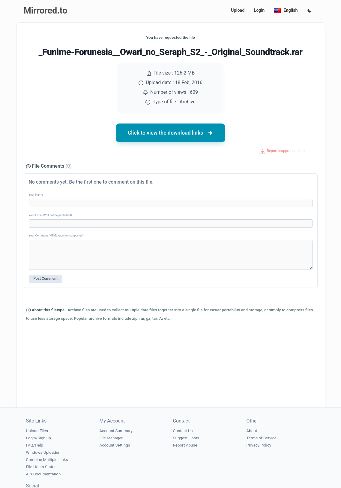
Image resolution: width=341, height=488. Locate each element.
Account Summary (116, 431)
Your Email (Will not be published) (50, 215)
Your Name (36, 194)
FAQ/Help (34, 445)
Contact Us (183, 431)
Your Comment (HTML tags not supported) (56, 235)
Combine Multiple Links (47, 459)
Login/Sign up (38, 438)
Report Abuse (185, 445)
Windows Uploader (43, 452)
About (252, 431)
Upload (237, 10)
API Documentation (43, 474)
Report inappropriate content (290, 151)
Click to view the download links (171, 133)
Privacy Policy (259, 445)
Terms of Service (262, 438)
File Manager (111, 438)
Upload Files (37, 431)
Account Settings (115, 445)
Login (259, 10)
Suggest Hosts (186, 438)
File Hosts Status (41, 467)
